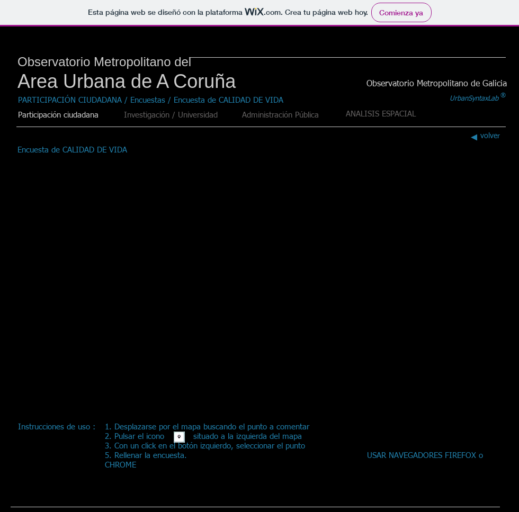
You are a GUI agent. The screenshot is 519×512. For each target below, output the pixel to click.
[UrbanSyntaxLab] (474, 99)
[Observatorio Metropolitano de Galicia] (436, 84)
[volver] (483, 136)
